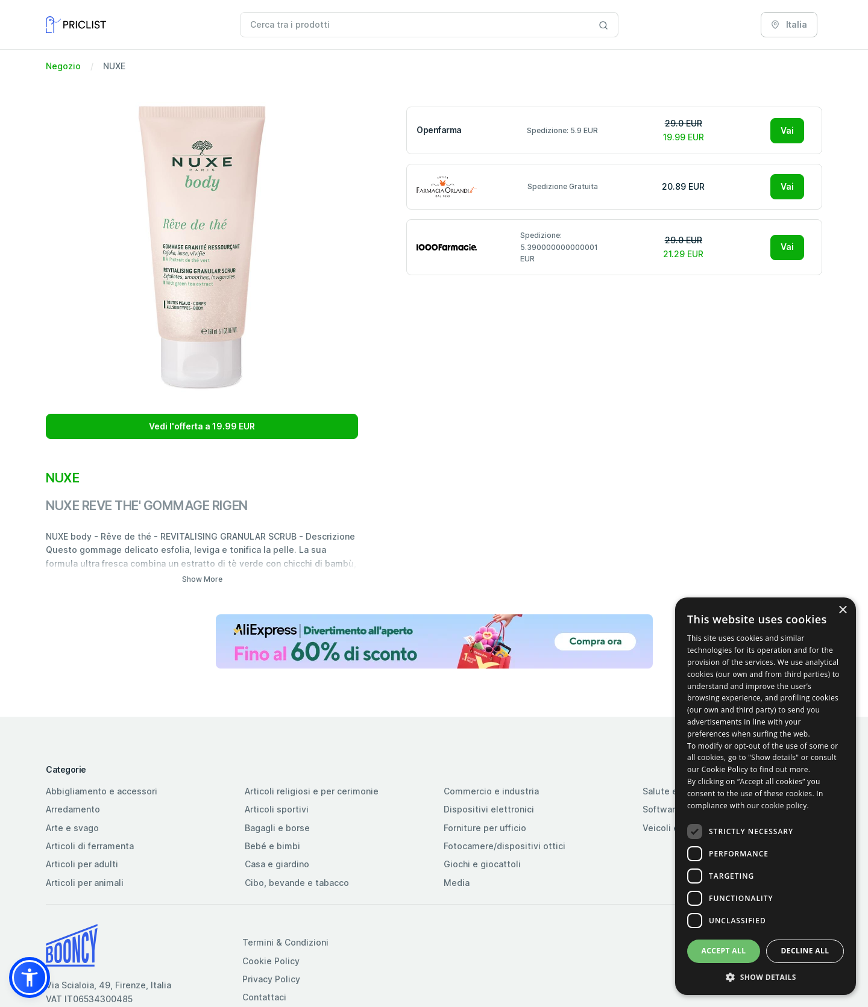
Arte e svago (72, 828)
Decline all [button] (805, 951)
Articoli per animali (85, 883)
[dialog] (765, 796)
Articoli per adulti (82, 864)
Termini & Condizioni (285, 942)
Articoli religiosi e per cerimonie (312, 791)
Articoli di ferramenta (90, 846)
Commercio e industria (491, 791)
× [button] (842, 610)
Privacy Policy (271, 979)
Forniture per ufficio (485, 828)
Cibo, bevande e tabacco (297, 883)
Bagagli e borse (277, 828)
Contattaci (264, 997)
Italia (789, 24)
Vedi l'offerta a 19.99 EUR (202, 426)
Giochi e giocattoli (482, 864)
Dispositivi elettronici (489, 809)
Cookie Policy (271, 961)
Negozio (63, 66)
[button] (29, 977)
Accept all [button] (724, 951)
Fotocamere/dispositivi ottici (504, 846)
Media (457, 883)
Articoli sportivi (277, 809)
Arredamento (73, 809)
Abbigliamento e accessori (101, 791)
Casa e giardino (277, 864)
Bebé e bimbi (272, 846)
